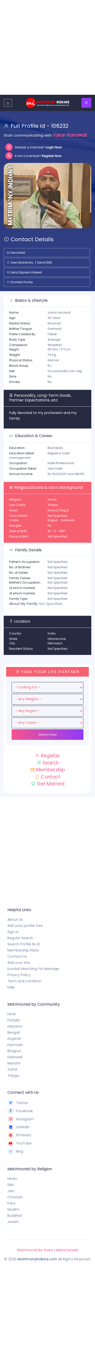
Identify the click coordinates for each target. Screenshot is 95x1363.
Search (48, 763)
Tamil (12, 1069)
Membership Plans (23, 950)
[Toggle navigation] (8, 103)
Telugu (13, 1075)
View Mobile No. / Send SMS (29, 262)
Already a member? (33, 147)
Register (47, 755)
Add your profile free (25, 925)
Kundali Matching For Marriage (33, 968)
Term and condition (24, 981)
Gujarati (14, 1038)
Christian (15, 1197)
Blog (15, 1151)
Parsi (11, 1203)
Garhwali (14, 1057)
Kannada (15, 1044)
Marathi (13, 1063)
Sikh (10, 1184)
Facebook (20, 1111)
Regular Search (20, 937)
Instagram (20, 1119)
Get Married (47, 783)
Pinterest (19, 1135)
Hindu (12, 1178)
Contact (47, 777)
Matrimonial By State (35, 1250)
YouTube (19, 1143)
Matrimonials (67, 1250)
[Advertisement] (47, 47)
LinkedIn (18, 1127)
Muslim (13, 1209)
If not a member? (33, 155)
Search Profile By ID (23, 944)
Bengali (13, 1032)
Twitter (17, 1103)
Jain (10, 1191)
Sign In (13, 931)
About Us (15, 919)
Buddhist (14, 1215)
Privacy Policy (19, 974)
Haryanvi (14, 1026)
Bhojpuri (14, 1050)
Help (11, 987)
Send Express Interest (24, 272)
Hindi (11, 1014)
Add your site (18, 962)
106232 (59, 126)
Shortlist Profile (20, 282)
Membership (47, 769)
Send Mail (16, 253)
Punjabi (13, 1020)
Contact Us (17, 956)
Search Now (47, 734)
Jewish (13, 1221)
